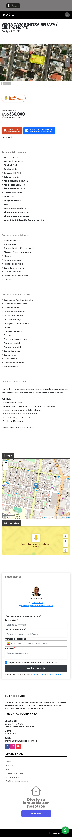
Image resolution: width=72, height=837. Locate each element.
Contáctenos (12, 777)
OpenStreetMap (64, 518)
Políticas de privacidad (17, 781)
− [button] (6, 467)
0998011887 (37, 602)
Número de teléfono (16, 639)
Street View (14, 98)
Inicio (8, 761)
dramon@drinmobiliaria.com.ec (37, 605)
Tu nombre (11, 620)
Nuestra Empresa (15, 773)
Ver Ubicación (30, 544)
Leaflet (46, 518)
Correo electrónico (15, 629)
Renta (9, 769)
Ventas (9, 765)
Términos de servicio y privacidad (47, 674)
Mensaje (10, 648)
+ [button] (6, 463)
